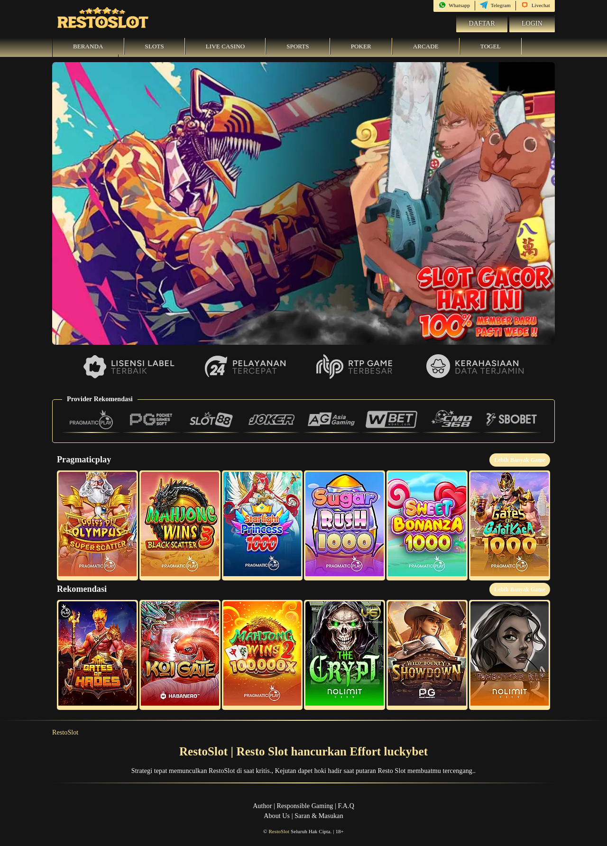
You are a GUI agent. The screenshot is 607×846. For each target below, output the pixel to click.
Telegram (495, 5)
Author (262, 805)
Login (532, 23)
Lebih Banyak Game (519, 460)
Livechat (535, 5)
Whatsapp (454, 5)
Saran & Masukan (318, 815)
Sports (297, 46)
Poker (361, 46)
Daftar (482, 23)
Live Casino (225, 46)
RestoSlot (65, 732)
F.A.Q (346, 805)
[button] (97, 525)
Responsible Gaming (305, 805)
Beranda (88, 46)
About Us (277, 815)
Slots (154, 46)
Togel (490, 46)
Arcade (426, 46)
